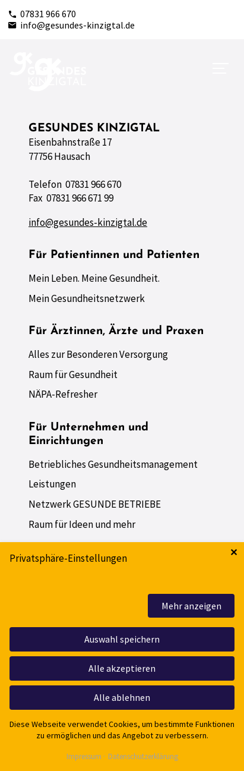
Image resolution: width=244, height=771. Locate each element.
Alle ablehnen (122, 697)
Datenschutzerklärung (143, 757)
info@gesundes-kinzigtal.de (71, 25)
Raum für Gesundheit (73, 374)
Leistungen (52, 483)
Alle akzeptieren (122, 668)
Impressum (84, 757)
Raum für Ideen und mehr (81, 524)
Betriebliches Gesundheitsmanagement (113, 464)
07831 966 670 (42, 13)
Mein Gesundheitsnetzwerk (86, 298)
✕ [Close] (233, 552)
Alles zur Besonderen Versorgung (98, 354)
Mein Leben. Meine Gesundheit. (94, 278)
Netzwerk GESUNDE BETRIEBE (94, 504)
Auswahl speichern (122, 639)
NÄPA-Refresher (62, 394)
